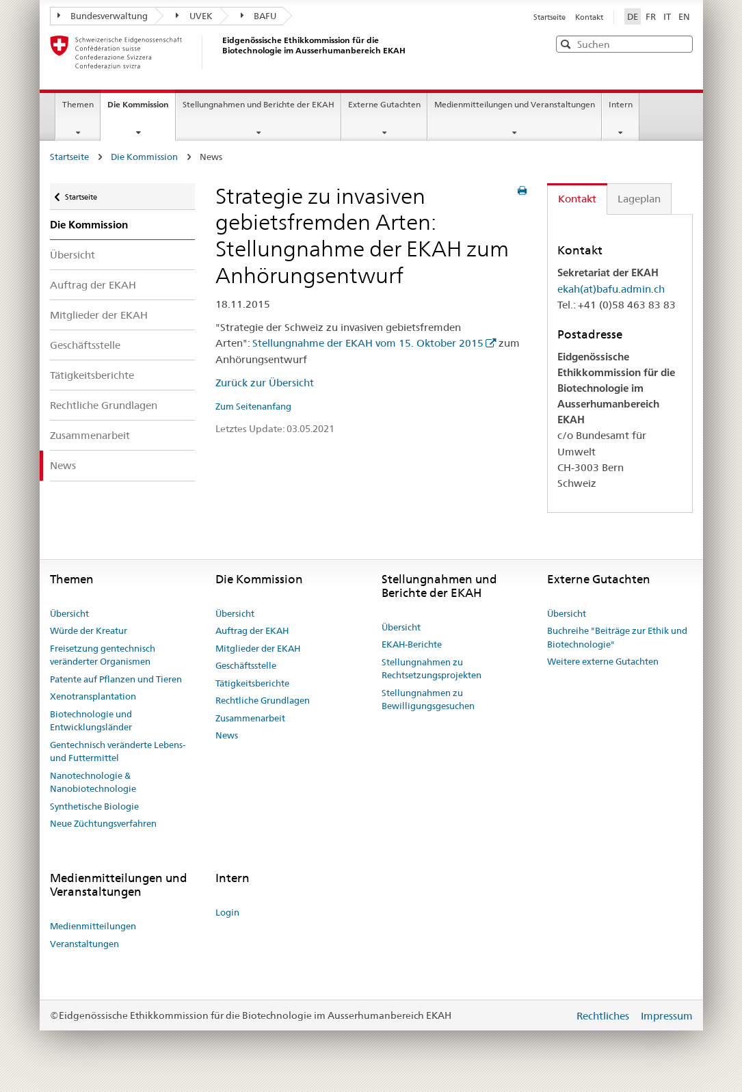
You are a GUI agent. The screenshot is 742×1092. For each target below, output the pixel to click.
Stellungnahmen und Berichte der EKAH (258, 104)
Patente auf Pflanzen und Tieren (116, 679)
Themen (78, 104)
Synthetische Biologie (94, 806)
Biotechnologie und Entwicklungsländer (91, 720)
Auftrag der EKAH (93, 284)
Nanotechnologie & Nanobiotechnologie (93, 782)
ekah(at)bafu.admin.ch (611, 288)
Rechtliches (604, 1015)
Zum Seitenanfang (253, 406)
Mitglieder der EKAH (99, 314)
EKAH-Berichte (412, 644)
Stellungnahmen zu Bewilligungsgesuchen (428, 699)
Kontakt (589, 17)
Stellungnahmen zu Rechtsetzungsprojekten (431, 668)
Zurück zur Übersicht (264, 382)
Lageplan (639, 198)
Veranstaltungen (84, 943)
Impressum (667, 1015)
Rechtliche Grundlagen (103, 405)
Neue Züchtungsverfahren (103, 823)
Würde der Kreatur (88, 630)
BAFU (259, 16)
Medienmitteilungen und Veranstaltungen (514, 104)
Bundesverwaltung (102, 16)
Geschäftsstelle (85, 344)
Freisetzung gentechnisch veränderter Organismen (102, 655)
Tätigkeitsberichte (92, 375)
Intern (621, 104)
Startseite (550, 17)
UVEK (194, 16)
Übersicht (72, 254)
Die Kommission (141, 108)
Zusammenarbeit (90, 435)
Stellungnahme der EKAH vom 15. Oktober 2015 (367, 342)
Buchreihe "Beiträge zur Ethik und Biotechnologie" (617, 637)
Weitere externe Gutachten (603, 661)
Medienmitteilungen (93, 925)
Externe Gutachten (384, 104)
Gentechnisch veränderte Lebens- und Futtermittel (117, 751)
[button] (681, 43)
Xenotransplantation (93, 696)
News (63, 465)
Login (227, 912)
